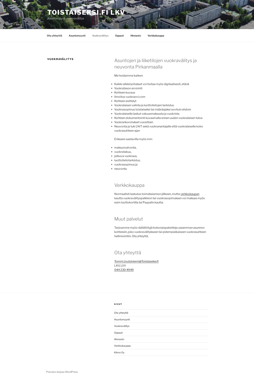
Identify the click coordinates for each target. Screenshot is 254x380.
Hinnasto (136, 35)
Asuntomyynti (77, 35)
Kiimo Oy (119, 352)
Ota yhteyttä (54, 35)
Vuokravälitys (100, 35)
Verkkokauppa (156, 35)
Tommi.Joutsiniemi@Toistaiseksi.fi (136, 261)
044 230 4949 (124, 270)
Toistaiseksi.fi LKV (86, 12)
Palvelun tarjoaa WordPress (62, 371)
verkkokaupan (189, 194)
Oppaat (119, 35)
